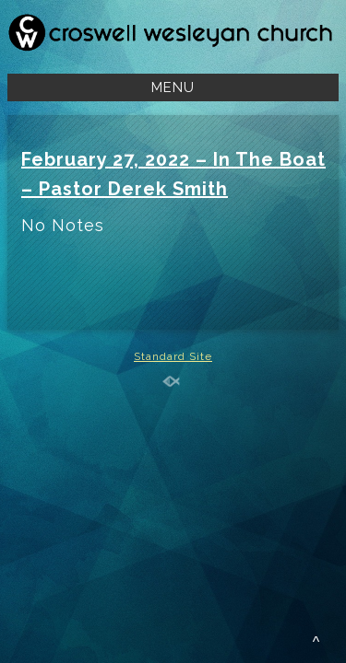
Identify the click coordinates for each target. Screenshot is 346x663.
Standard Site (173, 356)
